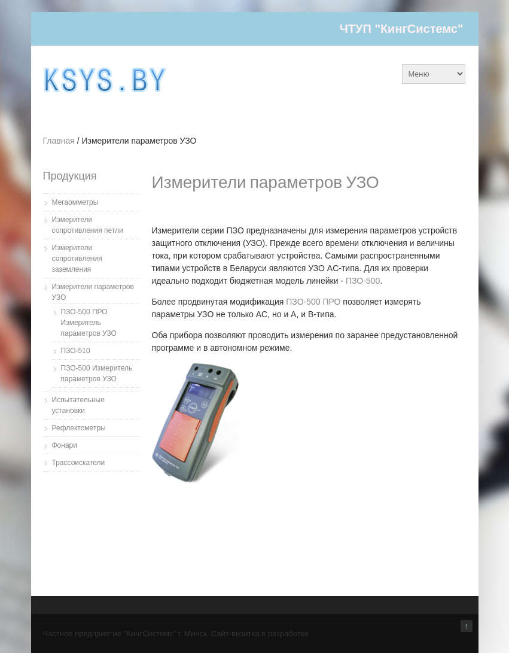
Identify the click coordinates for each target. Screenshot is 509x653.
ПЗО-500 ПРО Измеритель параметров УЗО (89, 323)
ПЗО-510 (75, 351)
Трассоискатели (78, 462)
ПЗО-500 (363, 281)
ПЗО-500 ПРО (313, 301)
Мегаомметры (75, 202)
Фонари (64, 445)
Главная (59, 140)
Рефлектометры (79, 428)
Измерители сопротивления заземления (77, 259)
